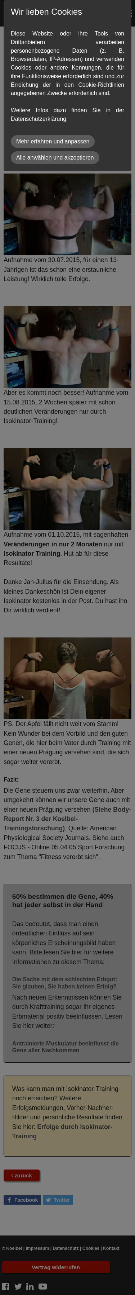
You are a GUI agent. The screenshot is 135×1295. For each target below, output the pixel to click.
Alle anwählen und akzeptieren (55, 158)
